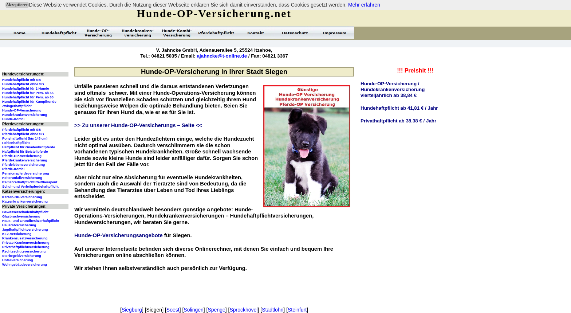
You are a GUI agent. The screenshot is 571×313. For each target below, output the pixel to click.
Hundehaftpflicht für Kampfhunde (29, 101)
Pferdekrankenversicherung (24, 160)
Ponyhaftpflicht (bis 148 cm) (24, 138)
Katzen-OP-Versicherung (22, 197)
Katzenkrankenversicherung (25, 201)
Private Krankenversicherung (26, 242)
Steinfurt (297, 310)
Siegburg (132, 310)
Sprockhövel (243, 310)
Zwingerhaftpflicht (17, 106)
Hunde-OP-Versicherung (22, 110)
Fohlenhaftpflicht (16, 143)
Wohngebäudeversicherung (24, 264)
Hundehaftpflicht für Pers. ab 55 (28, 93)
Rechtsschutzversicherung (24, 251)
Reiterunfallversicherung (22, 178)
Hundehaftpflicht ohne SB (23, 84)
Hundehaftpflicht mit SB (21, 80)
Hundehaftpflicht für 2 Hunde (25, 88)
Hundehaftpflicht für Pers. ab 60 (28, 97)
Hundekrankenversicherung (24, 115)
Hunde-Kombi (13, 119)
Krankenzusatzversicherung (24, 238)
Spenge (216, 310)
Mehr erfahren (364, 5)
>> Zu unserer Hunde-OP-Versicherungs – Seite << (138, 125)
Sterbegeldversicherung (21, 256)
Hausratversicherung (19, 225)
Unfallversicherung (17, 260)
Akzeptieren (17, 4)
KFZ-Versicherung (16, 234)
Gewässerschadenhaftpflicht (25, 212)
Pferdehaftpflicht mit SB (21, 130)
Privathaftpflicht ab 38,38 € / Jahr (398, 121)
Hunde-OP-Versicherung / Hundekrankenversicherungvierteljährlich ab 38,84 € (393, 89)
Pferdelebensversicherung (23, 165)
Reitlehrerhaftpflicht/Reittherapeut (29, 182)
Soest (173, 310)
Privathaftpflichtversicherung (26, 247)
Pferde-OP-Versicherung (22, 156)
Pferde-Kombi (13, 169)
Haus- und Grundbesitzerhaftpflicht (30, 221)
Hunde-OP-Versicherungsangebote (118, 235)
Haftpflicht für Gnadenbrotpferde (28, 147)
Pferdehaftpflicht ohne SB (23, 134)
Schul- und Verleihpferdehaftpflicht (30, 186)
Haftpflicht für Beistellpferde (25, 151)
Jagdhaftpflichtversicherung (25, 229)
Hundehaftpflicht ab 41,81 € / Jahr (399, 108)
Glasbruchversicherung (21, 216)
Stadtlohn (272, 310)
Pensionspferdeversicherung (25, 173)
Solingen (194, 310)
